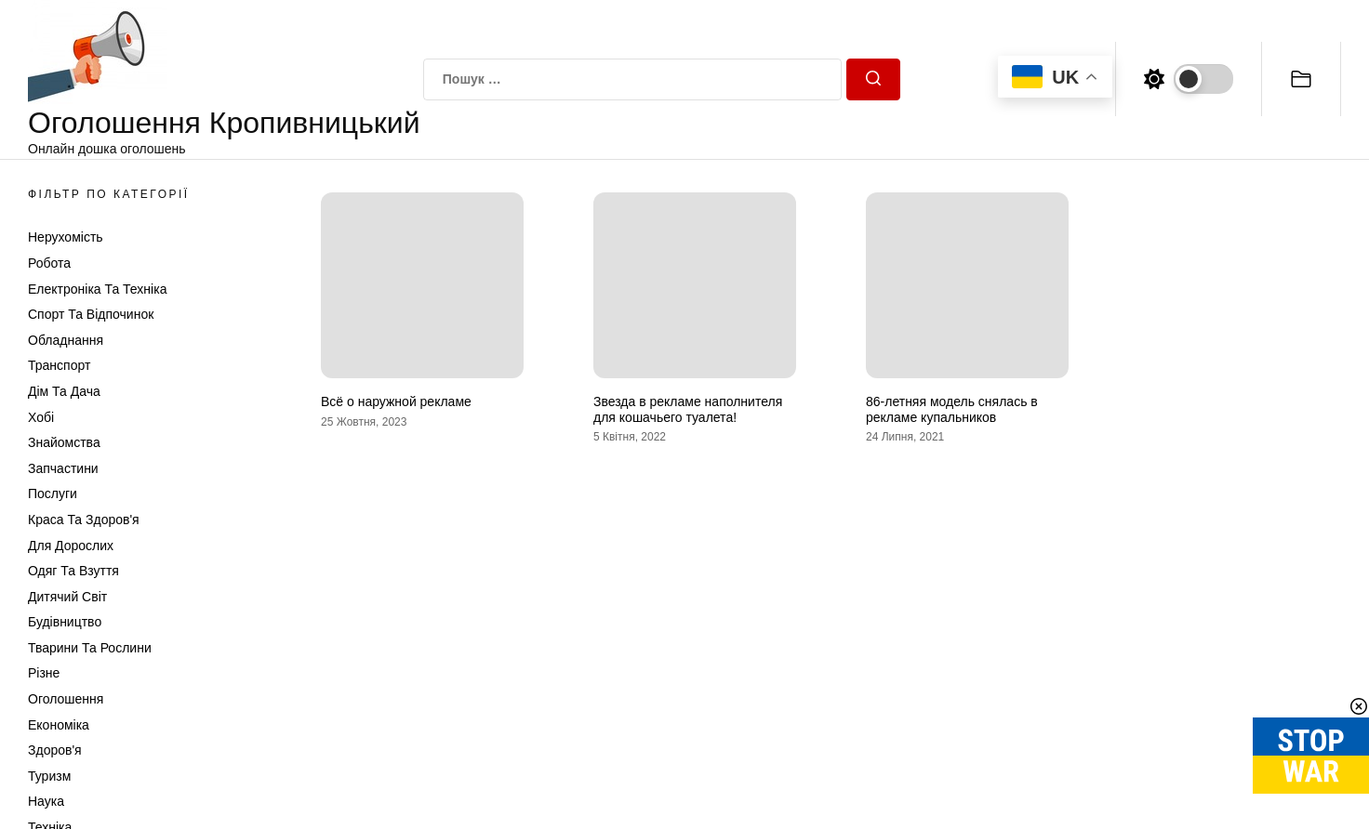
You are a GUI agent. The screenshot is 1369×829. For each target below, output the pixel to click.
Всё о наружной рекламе (396, 401)
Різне (44, 672)
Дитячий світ (67, 596)
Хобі (41, 417)
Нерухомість (65, 237)
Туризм (49, 776)
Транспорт (59, 365)
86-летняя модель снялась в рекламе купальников (952, 409)
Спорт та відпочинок (90, 314)
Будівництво (64, 621)
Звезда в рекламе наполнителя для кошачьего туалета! (687, 409)
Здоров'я (55, 750)
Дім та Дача (64, 391)
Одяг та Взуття (73, 570)
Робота (49, 263)
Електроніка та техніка (97, 289)
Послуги (52, 493)
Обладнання (65, 340)
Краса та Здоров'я (84, 519)
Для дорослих (70, 545)
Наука (46, 801)
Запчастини (63, 468)
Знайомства (64, 442)
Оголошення (65, 698)
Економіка (58, 724)
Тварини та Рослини (90, 647)
